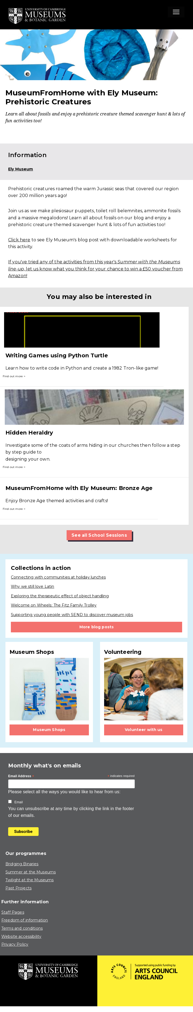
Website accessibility (21, 936)
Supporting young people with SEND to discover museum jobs (72, 614)
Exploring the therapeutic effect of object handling (60, 596)
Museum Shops (49, 729)
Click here (19, 239)
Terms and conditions (22, 928)
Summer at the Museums (30, 872)
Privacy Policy (14, 944)
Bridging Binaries (22, 864)
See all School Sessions (99, 535)
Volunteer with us (144, 729)
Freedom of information (24, 920)
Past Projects (18, 888)
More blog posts (96, 626)
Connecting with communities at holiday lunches (58, 577)
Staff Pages (12, 912)
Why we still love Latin (32, 586)
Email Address (21, 776)
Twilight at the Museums (29, 880)
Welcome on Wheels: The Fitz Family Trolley (54, 605)
